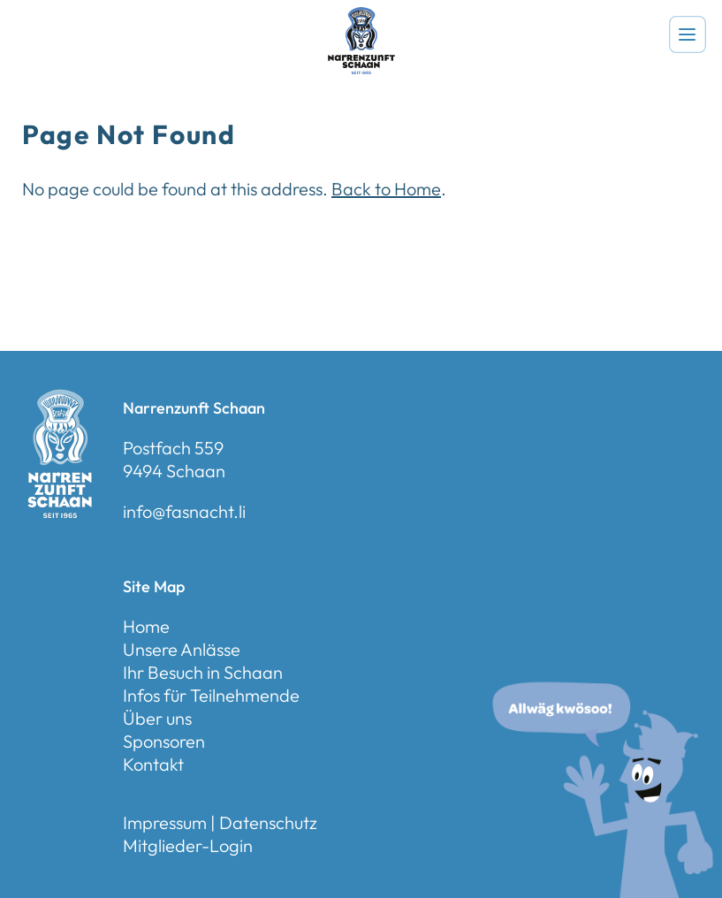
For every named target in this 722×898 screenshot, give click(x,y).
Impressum (165, 822)
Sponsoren (164, 741)
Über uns (157, 718)
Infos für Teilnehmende (211, 695)
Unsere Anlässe (181, 649)
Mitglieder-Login (188, 845)
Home (146, 626)
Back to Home (386, 189)
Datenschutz (268, 822)
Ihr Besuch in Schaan (203, 672)
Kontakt (153, 764)
